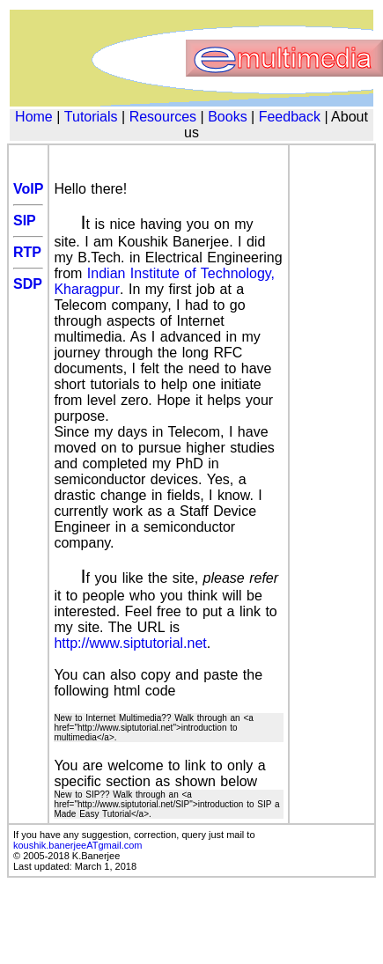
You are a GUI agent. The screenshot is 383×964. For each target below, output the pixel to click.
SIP (24, 220)
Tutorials (91, 116)
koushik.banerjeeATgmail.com (78, 845)
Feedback (289, 116)
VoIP (28, 188)
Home (34, 116)
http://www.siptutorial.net (130, 643)
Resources (162, 116)
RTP (27, 252)
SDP (27, 283)
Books (227, 116)
